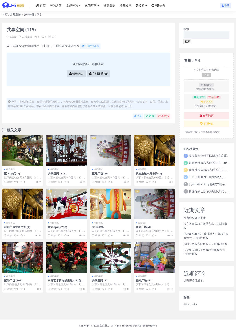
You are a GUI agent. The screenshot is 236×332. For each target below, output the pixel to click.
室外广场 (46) (100, 173)
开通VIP (206, 123)
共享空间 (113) (57, 173)
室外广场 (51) (144, 280)
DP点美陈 (98, 227)
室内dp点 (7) (12, 173)
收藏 (150, 116)
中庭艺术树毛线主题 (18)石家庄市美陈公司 (66, 281)
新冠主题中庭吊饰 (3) (149, 173)
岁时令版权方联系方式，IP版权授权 (205, 244)
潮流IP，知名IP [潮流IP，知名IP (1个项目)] (190, 304)
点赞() (163, 116)
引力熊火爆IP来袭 (194, 218)
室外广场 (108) (13, 280)
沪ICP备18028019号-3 (145, 325)
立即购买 (207, 115)
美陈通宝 (104, 325)
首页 (5, 14)
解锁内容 (76, 73)
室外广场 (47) (144, 227)
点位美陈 (28, 14)
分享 (138, 116)
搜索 (186, 29)
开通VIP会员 (90, 46)
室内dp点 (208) (57, 227)
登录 (225, 5)
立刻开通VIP (98, 73)
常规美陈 (15, 14)
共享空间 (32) (100, 280)
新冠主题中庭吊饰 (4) (17, 227)
